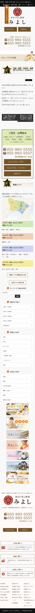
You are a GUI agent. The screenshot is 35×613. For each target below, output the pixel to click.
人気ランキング (17, 594)
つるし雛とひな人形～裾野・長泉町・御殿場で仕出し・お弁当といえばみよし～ (9, 117)
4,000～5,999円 (7, 321)
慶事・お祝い (6, 390)
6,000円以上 (6, 325)
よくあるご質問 (6, 592)
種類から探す (16, 589)
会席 (4, 337)
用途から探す (16, 586)
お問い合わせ (5, 600)
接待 (4, 381)
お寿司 (5, 351)
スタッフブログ (29, 586)
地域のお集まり (7, 400)
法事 (4, 395)
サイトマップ (23, 4)
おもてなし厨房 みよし (15, 610)
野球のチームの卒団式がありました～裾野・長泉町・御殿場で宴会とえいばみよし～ (26, 118)
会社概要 (15, 4)
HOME (3, 583)
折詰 (4, 365)
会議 (4, 376)
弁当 (4, 341)
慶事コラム (28, 589)
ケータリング (6, 360)
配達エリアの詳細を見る (16, 275)
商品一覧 (15, 583)
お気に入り (28, 597)
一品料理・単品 (7, 355)
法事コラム (28, 592)
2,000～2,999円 (7, 311)
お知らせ (27, 583)
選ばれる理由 (5, 586)
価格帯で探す (16, 592)
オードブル (6, 346)
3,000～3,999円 (7, 316)
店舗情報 (15, 603)
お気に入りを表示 (16, 282)
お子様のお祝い (7, 386)
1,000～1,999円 (7, 307)
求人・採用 (4, 597)
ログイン (31, 4)
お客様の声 (7, 4)
